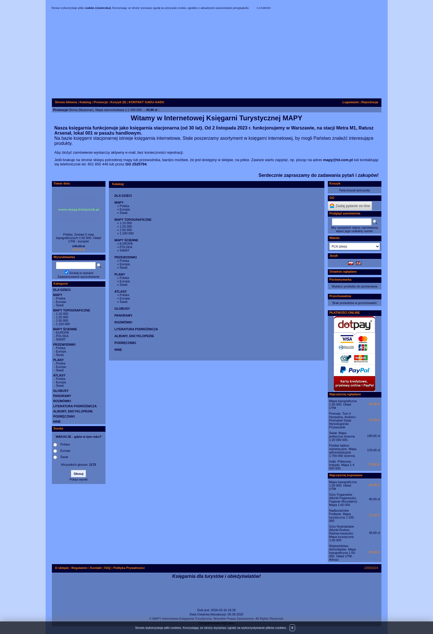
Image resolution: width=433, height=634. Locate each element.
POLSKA (62, 336)
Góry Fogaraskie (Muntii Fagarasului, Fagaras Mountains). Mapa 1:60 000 (343, 500)
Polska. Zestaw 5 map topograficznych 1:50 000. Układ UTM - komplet (78, 238)
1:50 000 (62, 320)
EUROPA (62, 332)
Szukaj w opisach (81, 273)
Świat (60, 305)
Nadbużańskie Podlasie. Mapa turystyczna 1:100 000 (341, 515)
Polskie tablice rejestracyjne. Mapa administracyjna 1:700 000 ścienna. (343, 450)
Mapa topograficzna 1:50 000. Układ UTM (343, 404)
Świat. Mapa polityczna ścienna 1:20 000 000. (342, 436)
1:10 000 (62, 313)
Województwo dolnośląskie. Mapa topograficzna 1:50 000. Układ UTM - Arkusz (342, 552)
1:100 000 (63, 324)
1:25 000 (62, 317)
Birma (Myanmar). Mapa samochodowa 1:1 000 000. (106, 110)
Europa (61, 301)
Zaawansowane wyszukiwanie (78, 276)
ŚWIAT (61, 339)
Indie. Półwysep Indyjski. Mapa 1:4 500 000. (342, 465)
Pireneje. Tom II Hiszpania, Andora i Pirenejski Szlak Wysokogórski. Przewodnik (342, 420)
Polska (60, 298)
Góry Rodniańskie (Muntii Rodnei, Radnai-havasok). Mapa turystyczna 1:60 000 (341, 533)
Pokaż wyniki (79, 479)
